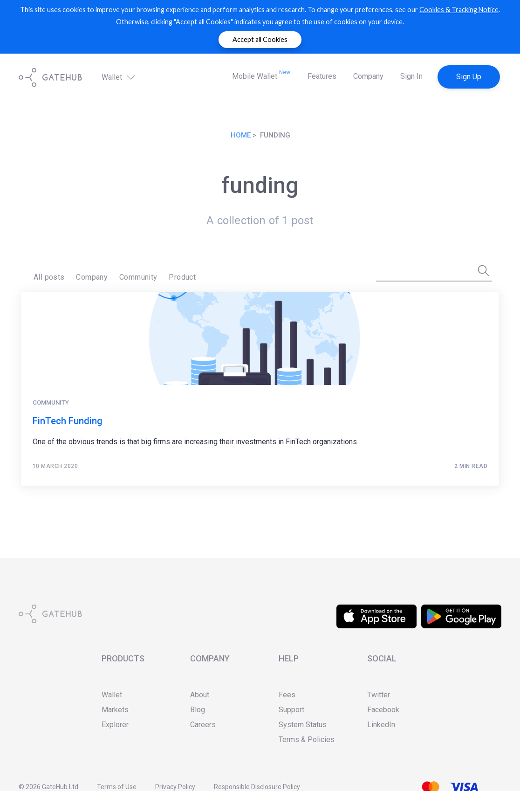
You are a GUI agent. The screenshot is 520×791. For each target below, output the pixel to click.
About (199, 694)
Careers (203, 724)
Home (241, 135)
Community (138, 277)
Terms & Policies (307, 739)
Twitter (378, 694)
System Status (303, 724)
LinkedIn (381, 724)
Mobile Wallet (261, 75)
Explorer (115, 724)
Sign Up (468, 76)
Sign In (411, 76)
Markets (115, 709)
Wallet (119, 76)
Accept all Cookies (260, 39)
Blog (197, 709)
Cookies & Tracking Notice (459, 10)
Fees (287, 694)
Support (291, 709)
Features (322, 76)
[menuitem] (49, 277)
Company (368, 76)
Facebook (383, 709)
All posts (49, 277)
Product (182, 277)
